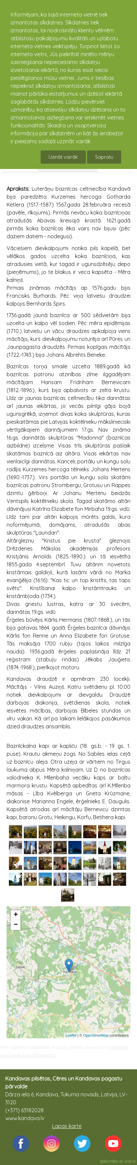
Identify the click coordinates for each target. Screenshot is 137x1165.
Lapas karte (67, 1126)
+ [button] (16, 915)
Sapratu (104, 157)
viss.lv (130, 1161)
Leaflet (70, 1035)
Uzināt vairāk (63, 157)
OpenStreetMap (96, 1035)
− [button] (16, 925)
